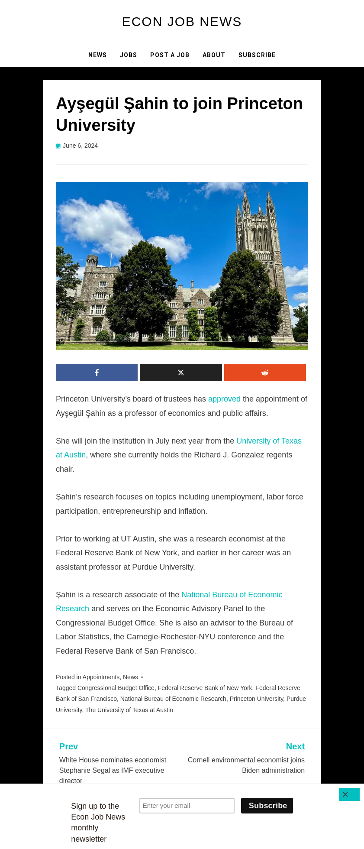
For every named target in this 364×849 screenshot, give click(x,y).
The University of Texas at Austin (129, 709)
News (97, 55)
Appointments (101, 677)
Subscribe (257, 55)
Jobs (128, 55)
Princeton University (256, 698)
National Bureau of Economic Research (173, 698)
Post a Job (170, 55)
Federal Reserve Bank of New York (205, 687)
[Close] (349, 794)
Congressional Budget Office (116, 687)
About (214, 55)
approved (224, 399)
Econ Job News (182, 21)
